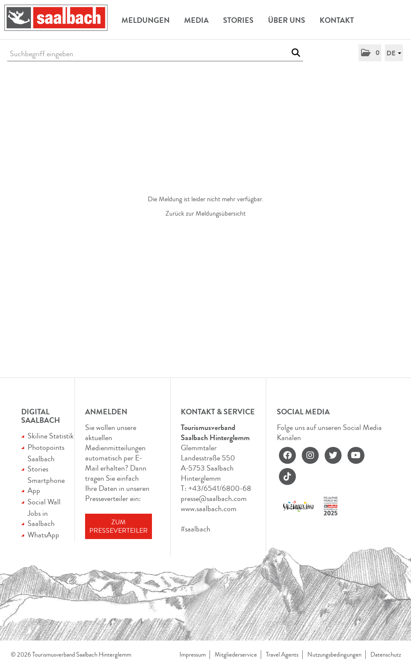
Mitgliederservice (236, 654)
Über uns (286, 20)
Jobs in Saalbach (41, 518)
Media (196, 20)
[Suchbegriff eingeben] (155, 54)
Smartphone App (46, 485)
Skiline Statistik (51, 435)
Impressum (192, 654)
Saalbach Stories (41, 463)
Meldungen (145, 20)
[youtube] (356, 455)
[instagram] (310, 455)
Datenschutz (385, 654)
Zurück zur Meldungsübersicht (205, 213)
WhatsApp (43, 534)
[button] (370, 52)
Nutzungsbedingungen (334, 654)
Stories (238, 20)
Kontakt (337, 20)
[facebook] (287, 455)
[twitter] (333, 455)
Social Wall (44, 501)
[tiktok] (287, 476)
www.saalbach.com (209, 508)
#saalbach (195, 528)
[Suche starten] (295, 53)
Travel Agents (282, 654)
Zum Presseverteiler (118, 526)
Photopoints (46, 447)
